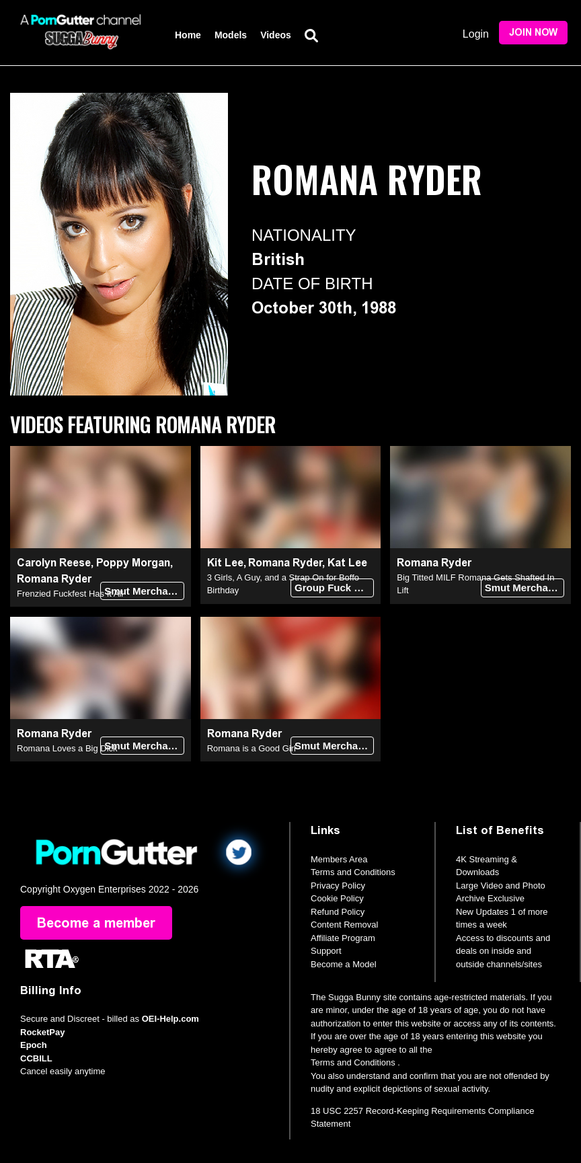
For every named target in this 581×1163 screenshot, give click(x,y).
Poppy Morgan (133, 562)
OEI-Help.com (170, 1019)
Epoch (33, 1045)
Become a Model (344, 964)
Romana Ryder (54, 578)
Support (326, 951)
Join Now (533, 32)
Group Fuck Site (334, 587)
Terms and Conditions (353, 872)
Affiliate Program (343, 938)
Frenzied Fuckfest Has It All (70, 594)
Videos (275, 35)
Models (231, 35)
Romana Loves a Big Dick (67, 748)
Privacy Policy (338, 885)
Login (476, 34)
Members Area (339, 859)
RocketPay (42, 1032)
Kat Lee (347, 562)
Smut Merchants (143, 591)
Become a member (96, 923)
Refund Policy (337, 912)
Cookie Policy (337, 898)
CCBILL (36, 1058)
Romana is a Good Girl (251, 748)
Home (188, 35)
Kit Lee (225, 562)
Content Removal (344, 925)
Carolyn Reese (54, 562)
